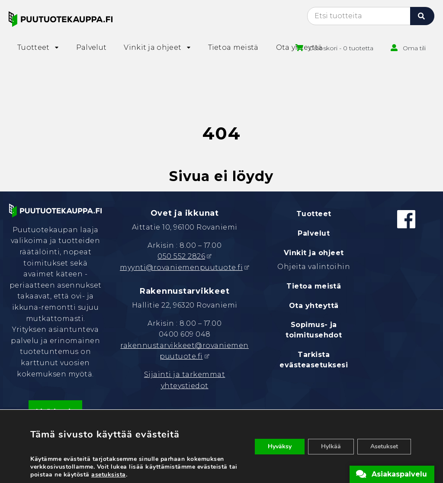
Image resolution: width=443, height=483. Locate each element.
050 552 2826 (181, 256)
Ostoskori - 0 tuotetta (340, 48)
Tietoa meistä (313, 286)
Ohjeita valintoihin (313, 267)
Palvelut (314, 233)
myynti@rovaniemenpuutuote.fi (181, 267)
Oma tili (414, 48)
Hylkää (331, 446)
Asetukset (384, 446)
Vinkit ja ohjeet (314, 253)
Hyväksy (280, 446)
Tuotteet (313, 214)
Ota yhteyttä (314, 305)
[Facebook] (406, 219)
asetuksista (108, 475)
